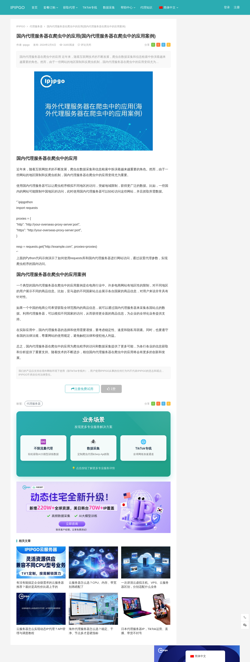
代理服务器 (36, 26)
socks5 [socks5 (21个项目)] (191, 356)
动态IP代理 (191, 183)
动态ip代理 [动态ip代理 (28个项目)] (193, 375)
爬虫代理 (190, 211)
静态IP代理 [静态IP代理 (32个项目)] (223, 401)
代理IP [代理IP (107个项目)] (225, 356)
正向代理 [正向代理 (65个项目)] (227, 388)
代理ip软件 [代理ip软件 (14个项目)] (193, 362)
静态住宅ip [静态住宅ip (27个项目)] (193, 408)
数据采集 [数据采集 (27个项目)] (210, 388)
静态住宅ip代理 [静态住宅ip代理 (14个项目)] (214, 408)
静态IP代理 (191, 226)
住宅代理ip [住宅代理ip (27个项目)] (212, 369)
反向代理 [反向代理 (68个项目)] (211, 382)
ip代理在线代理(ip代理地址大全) (210, 96)
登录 (227, 7)
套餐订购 (49, 7)
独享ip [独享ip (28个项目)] (207, 395)
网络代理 (190, 218)
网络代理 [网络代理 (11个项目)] (221, 395)
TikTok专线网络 (194, 169)
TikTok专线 (90, 7)
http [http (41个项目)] (198, 343)
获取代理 (69, 7)
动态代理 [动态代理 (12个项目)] (210, 375)
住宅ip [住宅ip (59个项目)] (228, 362)
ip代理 (188, 154)
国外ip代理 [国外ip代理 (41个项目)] (193, 388)
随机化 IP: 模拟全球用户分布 (206, 285)
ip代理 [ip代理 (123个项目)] (225, 343)
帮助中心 (127, 7)
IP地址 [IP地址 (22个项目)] (207, 349)
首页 (35, 7)
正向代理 (190, 204)
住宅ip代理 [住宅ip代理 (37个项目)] (193, 369)
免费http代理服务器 (202, 133)
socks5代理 (192, 161)
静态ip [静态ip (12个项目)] (207, 401)
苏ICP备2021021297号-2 (57, 655)
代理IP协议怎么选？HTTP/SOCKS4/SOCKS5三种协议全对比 (211, 296)
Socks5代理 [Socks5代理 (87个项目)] (208, 356)
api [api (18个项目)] (188, 343)
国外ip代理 (191, 197)
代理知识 (146, 7)
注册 (237, 7)
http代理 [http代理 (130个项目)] (211, 343)
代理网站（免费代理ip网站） (204, 88)
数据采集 (109, 7)
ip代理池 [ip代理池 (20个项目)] (192, 349)
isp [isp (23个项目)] (218, 349)
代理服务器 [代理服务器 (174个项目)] (212, 362)
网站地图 (79, 655)
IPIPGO (17, 7)
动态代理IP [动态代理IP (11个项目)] (193, 382)
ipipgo (26, 44)
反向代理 (190, 190)
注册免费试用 (82, 389)
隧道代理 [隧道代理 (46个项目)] (192, 401)
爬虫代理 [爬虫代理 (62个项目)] (192, 395)
